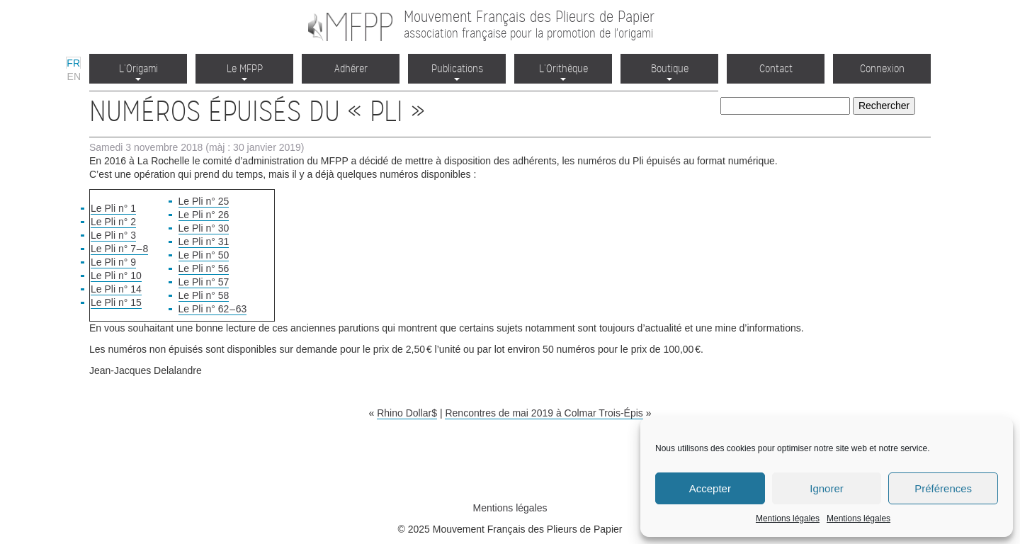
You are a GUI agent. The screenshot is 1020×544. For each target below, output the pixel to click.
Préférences (943, 488)
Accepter (710, 488)
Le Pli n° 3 (113, 235)
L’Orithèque (563, 71)
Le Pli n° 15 (116, 302)
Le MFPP (245, 71)
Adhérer (351, 68)
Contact (776, 68)
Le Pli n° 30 (204, 228)
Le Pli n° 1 (113, 208)
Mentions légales (788, 518)
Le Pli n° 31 (204, 241)
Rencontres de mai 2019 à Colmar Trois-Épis (543, 413)
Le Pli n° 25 (204, 201)
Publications (457, 71)
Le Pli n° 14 (116, 289)
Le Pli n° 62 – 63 (212, 308)
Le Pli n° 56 (204, 268)
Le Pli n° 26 (204, 214)
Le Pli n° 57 (204, 282)
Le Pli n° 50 (204, 255)
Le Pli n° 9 (113, 262)
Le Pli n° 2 (113, 221)
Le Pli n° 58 (204, 295)
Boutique (669, 71)
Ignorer (827, 488)
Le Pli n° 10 (116, 275)
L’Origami (138, 71)
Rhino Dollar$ (407, 413)
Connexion (882, 68)
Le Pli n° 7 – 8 (119, 248)
